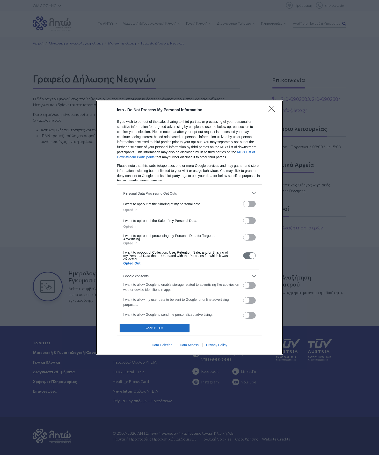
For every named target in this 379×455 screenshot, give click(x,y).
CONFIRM (155, 327)
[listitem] (189, 193)
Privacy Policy (216, 345)
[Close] (273, 110)
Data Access (189, 345)
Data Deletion (162, 345)
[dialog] (189, 227)
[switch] (249, 204)
